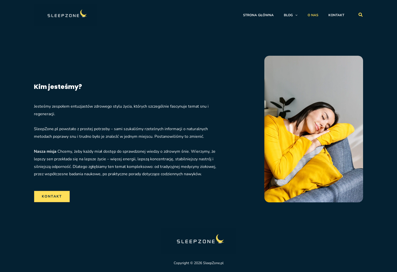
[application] (295, 15)
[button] (361, 15)
